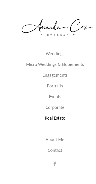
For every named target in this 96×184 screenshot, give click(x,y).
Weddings (55, 53)
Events (55, 96)
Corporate (55, 107)
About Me (55, 139)
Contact (55, 150)
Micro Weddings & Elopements (55, 64)
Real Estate (55, 118)
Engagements (55, 75)
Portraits (55, 86)
